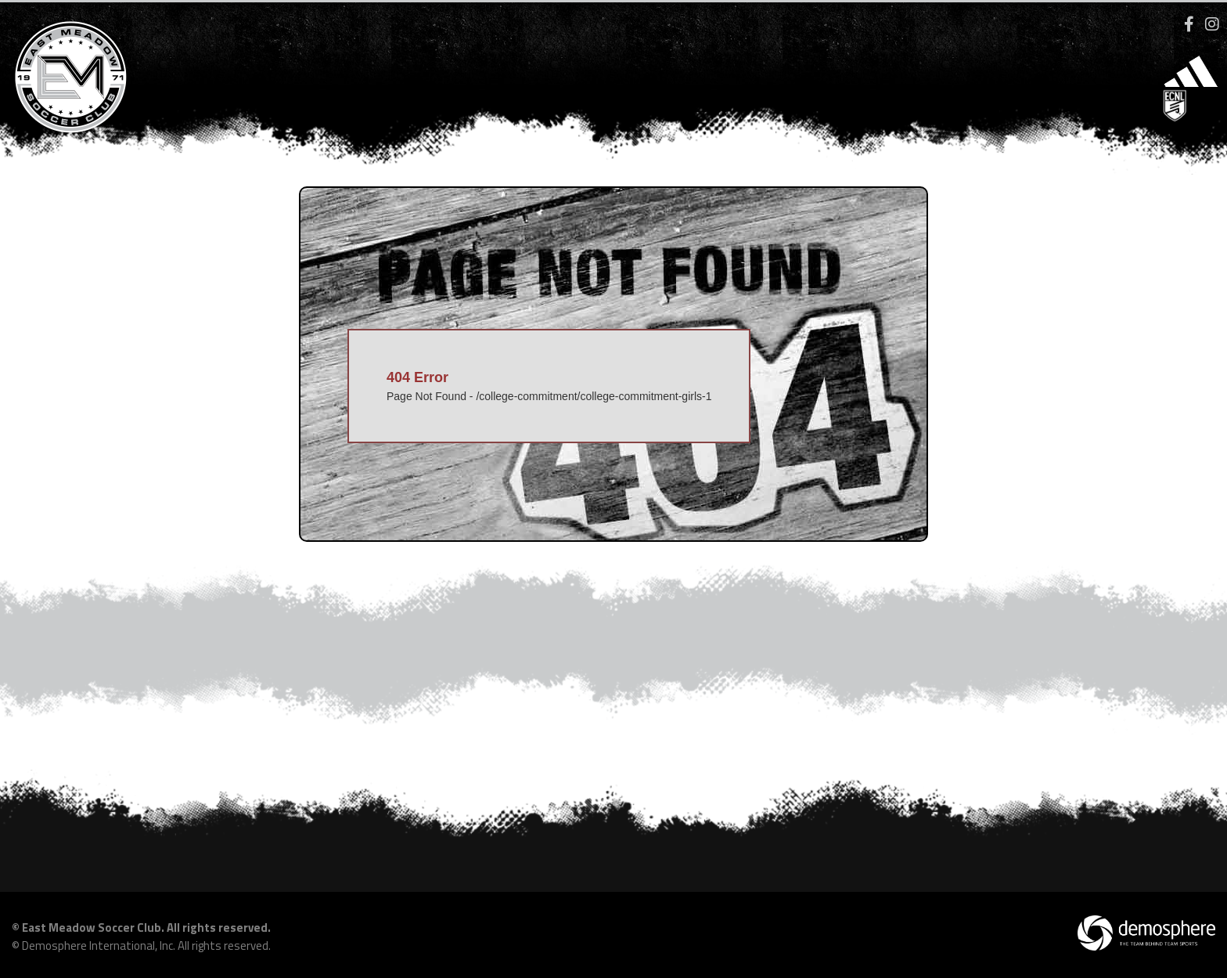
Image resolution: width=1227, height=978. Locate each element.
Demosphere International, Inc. (98, 945)
